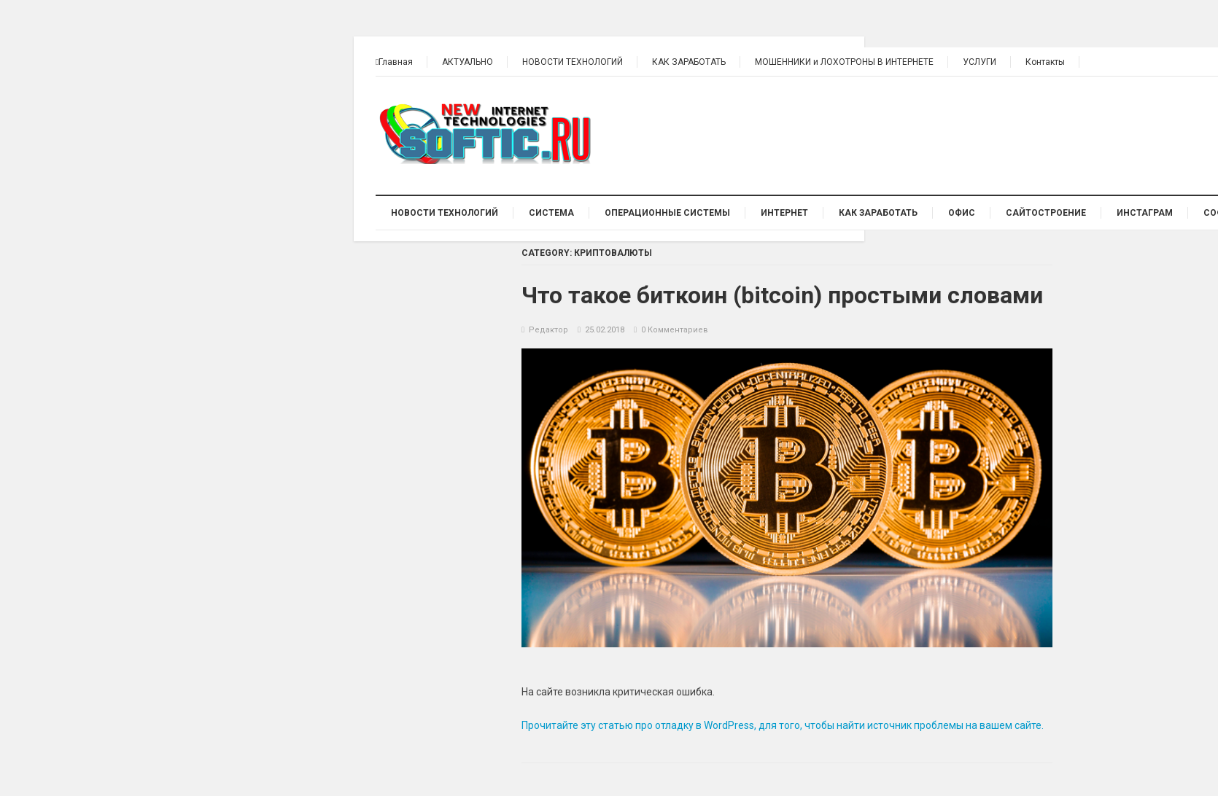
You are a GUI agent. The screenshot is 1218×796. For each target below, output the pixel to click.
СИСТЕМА (551, 213)
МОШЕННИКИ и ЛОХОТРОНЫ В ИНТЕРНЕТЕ (844, 62)
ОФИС (961, 213)
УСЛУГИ (979, 62)
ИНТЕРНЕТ (784, 213)
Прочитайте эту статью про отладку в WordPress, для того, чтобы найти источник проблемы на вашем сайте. (782, 725)
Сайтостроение (1046, 213)
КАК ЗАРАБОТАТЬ (689, 62)
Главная (394, 62)
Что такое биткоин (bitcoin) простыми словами (782, 295)
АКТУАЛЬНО (467, 62)
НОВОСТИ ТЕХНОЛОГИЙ (572, 62)
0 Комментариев (674, 330)
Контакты (1045, 62)
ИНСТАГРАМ (1145, 213)
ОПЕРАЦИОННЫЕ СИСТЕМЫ (667, 213)
